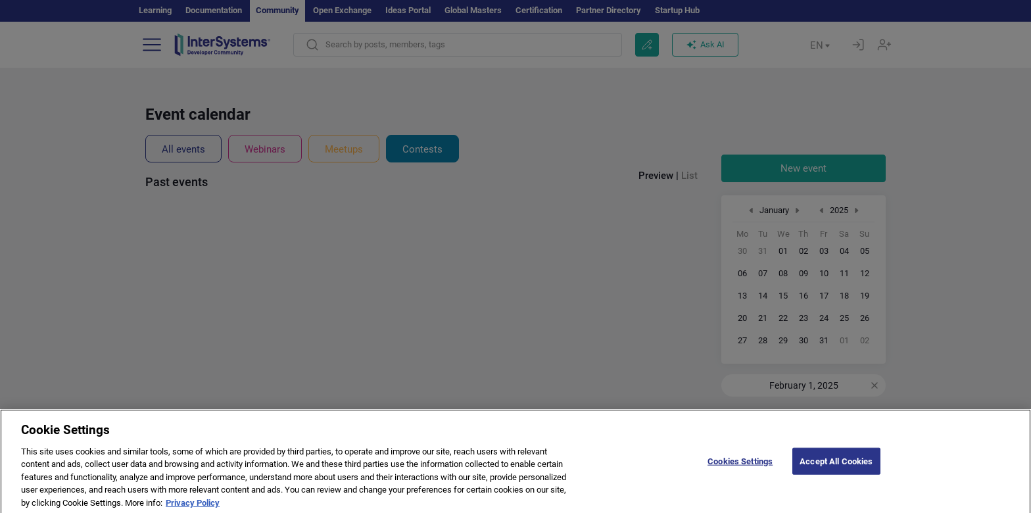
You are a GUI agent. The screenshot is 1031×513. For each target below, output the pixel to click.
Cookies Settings (740, 469)
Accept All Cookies (836, 469)
